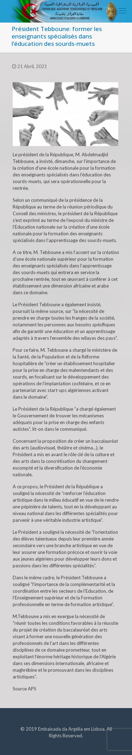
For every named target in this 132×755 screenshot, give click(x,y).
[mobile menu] (122, 11)
